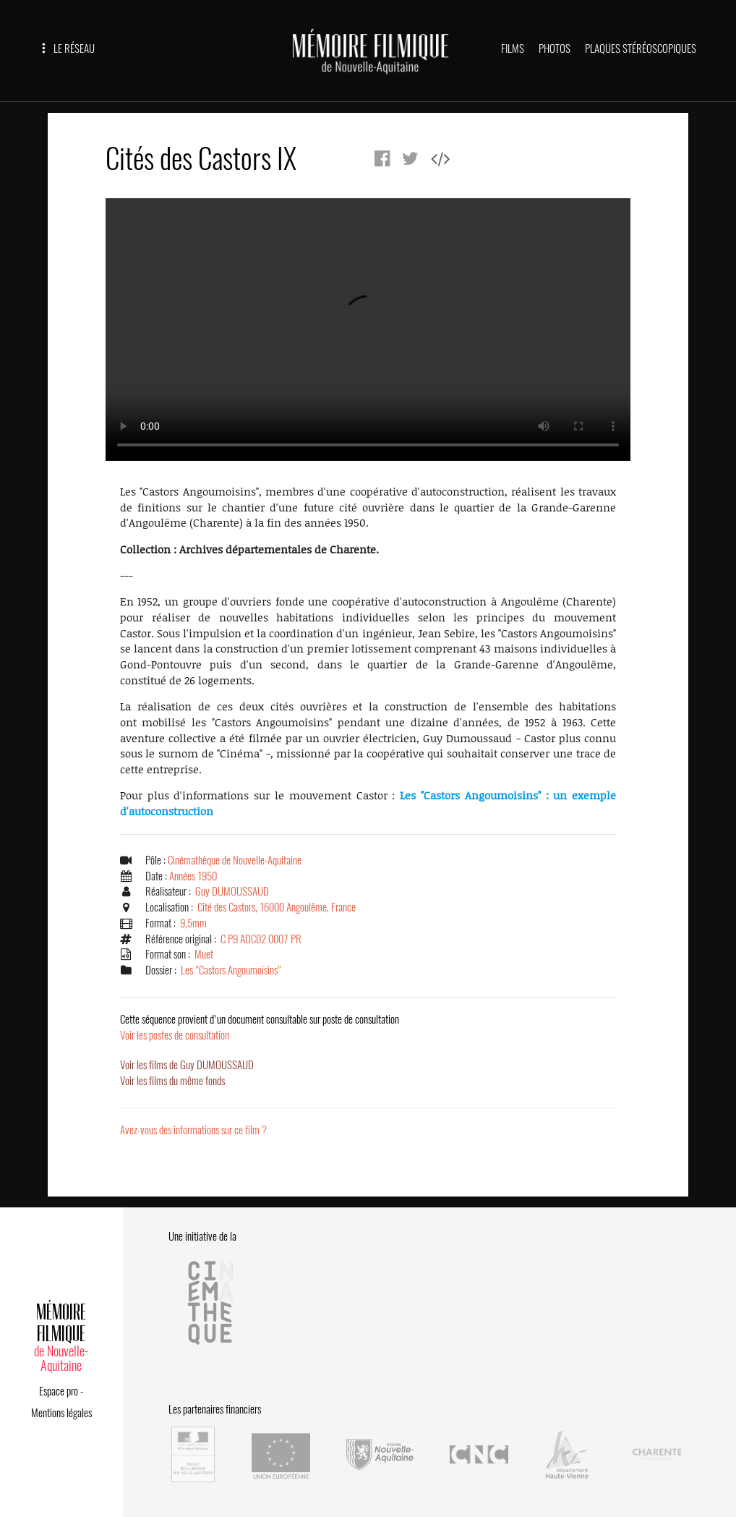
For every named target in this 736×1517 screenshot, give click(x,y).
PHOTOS (554, 48)
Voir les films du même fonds (172, 1081)
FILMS (512, 48)
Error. (368, 329)
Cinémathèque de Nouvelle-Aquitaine (234, 860)
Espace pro (58, 1391)
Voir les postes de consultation (259, 1027)
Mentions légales (61, 1413)
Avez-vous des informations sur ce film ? (193, 1130)
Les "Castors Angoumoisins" (231, 970)
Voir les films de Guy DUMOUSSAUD (187, 1065)
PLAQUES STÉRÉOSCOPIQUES (640, 48)
